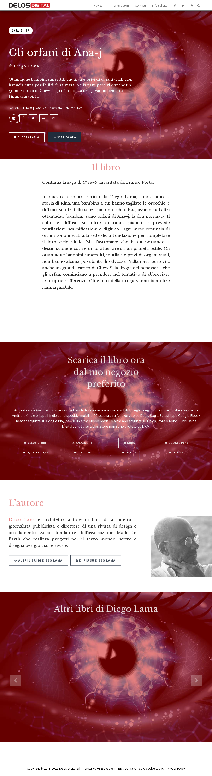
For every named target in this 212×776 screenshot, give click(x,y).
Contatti (140, 5)
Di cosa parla (26, 137)
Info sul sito (160, 5)
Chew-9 (17, 30)
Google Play (176, 438)
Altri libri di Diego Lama (38, 555)
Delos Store (35, 438)
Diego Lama (26, 66)
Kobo (129, 438)
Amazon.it (82, 438)
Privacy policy (176, 768)
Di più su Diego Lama (96, 555)
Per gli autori (120, 5)
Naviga (99, 5)
